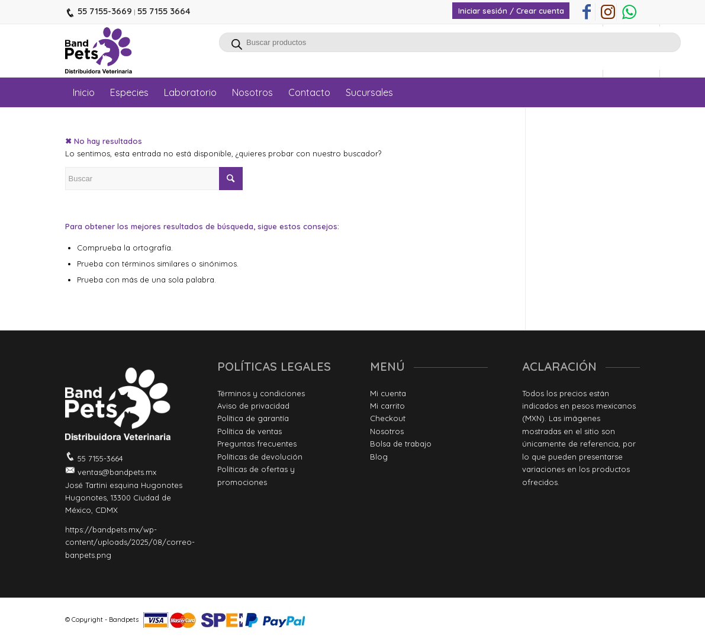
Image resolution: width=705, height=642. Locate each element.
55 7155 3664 (164, 11)
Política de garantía (253, 418)
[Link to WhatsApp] (629, 12)
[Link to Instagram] (607, 12)
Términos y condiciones (261, 393)
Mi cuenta (388, 393)
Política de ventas (249, 431)
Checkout (387, 418)
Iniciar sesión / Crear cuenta (511, 10)
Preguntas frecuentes (257, 443)
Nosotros (387, 431)
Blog (379, 456)
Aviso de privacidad (253, 405)
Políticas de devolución (259, 456)
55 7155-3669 (103, 11)
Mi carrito (387, 405)
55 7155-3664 (99, 458)
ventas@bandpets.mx (115, 472)
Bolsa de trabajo (401, 443)
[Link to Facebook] (586, 12)
